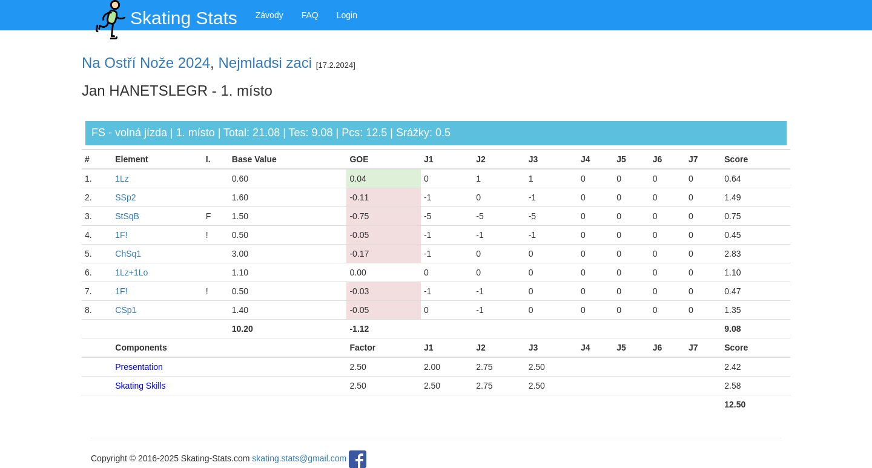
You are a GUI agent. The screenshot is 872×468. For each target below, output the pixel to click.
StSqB (127, 216)
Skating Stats (164, 15)
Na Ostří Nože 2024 (146, 62)
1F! (121, 235)
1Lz (122, 178)
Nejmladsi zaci (265, 62)
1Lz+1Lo (131, 272)
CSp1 (125, 310)
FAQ (310, 15)
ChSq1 (128, 254)
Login (347, 15)
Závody (269, 15)
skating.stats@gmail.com (299, 458)
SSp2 (125, 197)
